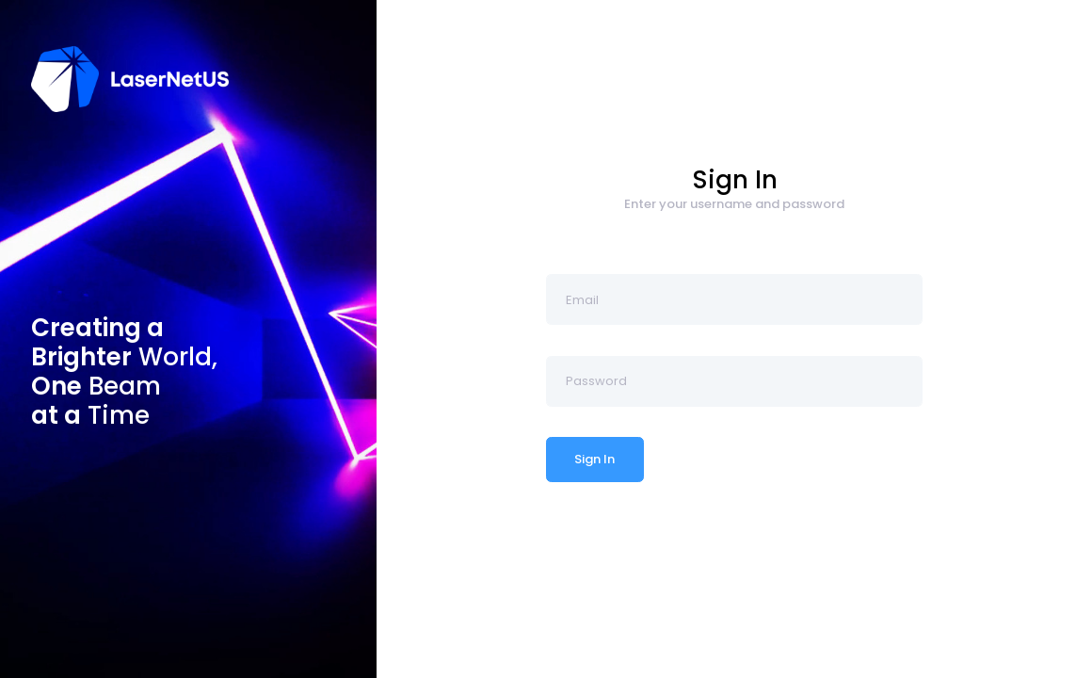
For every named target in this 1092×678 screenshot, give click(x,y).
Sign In (594, 459)
